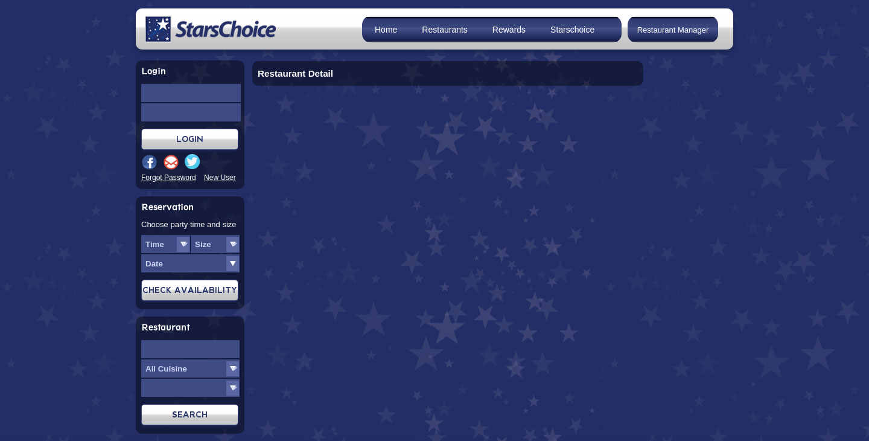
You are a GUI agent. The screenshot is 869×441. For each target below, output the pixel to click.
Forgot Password (168, 177)
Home (386, 29)
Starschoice (572, 29)
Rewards (509, 29)
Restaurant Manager (673, 29)
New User (220, 177)
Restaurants (444, 29)
